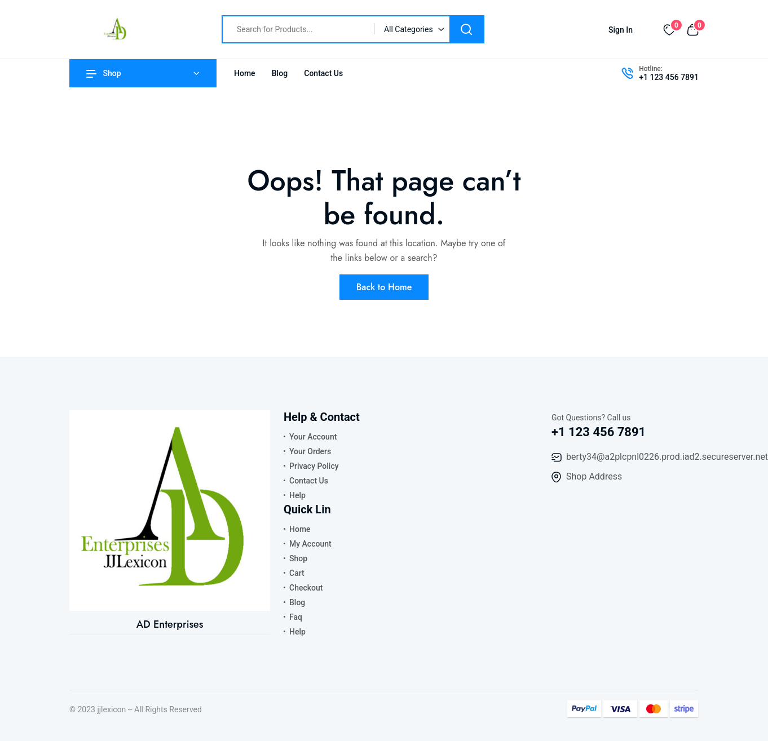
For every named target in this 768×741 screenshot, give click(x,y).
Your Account (313, 436)
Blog (280, 73)
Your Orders (310, 451)
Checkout (306, 587)
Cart (296, 573)
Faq (295, 617)
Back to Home (384, 287)
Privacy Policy (314, 466)
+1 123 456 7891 (669, 77)
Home (244, 73)
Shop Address (594, 476)
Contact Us (323, 73)
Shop (103, 73)
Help (297, 495)
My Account (310, 543)
